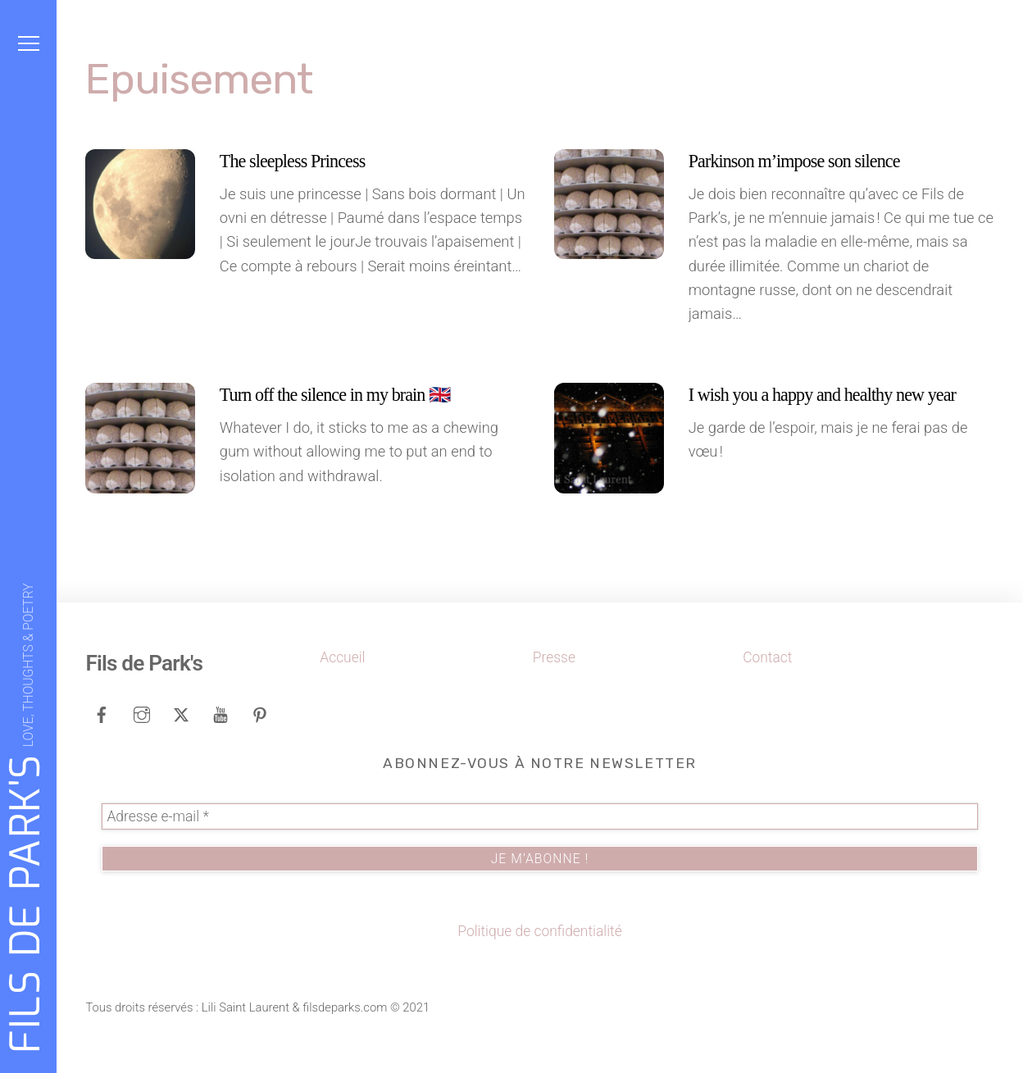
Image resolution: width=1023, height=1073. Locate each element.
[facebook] (101, 713)
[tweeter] (181, 713)
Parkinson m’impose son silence (794, 161)
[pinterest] (259, 713)
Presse (554, 657)
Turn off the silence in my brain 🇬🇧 (335, 394)
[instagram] (141, 713)
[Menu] (29, 43)
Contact (767, 657)
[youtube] (220, 713)
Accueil (342, 657)
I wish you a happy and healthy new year (822, 394)
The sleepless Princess (293, 161)
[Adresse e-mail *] (539, 816)
